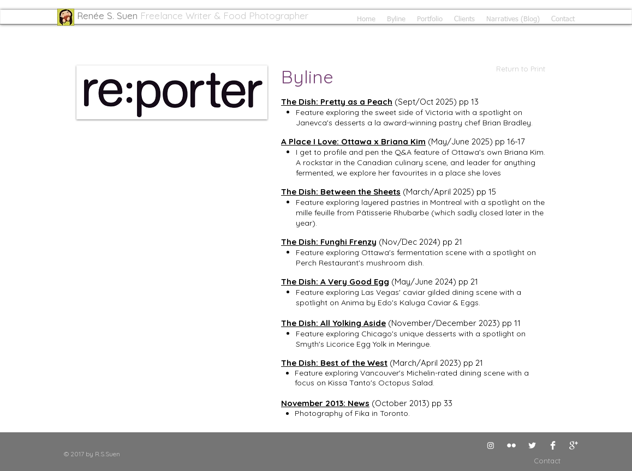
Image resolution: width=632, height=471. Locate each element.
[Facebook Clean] (552, 445)
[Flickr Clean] (511, 445)
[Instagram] (490, 445)
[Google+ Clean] (573, 445)
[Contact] (535, 461)
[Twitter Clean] (532, 445)
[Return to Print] (509, 68)
